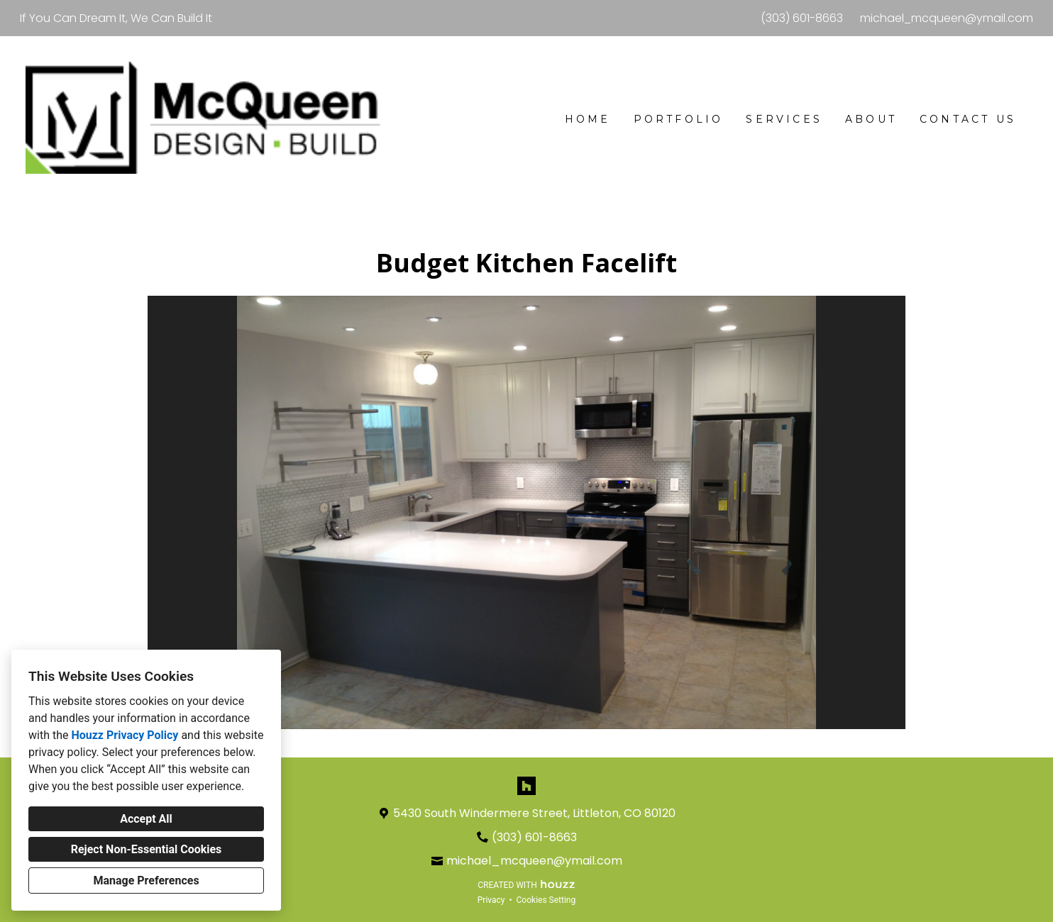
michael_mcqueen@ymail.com (946, 18)
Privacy (491, 900)
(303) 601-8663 (802, 18)
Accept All (146, 819)
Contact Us (968, 119)
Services (784, 119)
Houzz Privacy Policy (124, 735)
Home (588, 119)
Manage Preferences (146, 880)
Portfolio (679, 119)
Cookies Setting (546, 900)
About (871, 119)
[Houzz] (526, 786)
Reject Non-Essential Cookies (146, 849)
